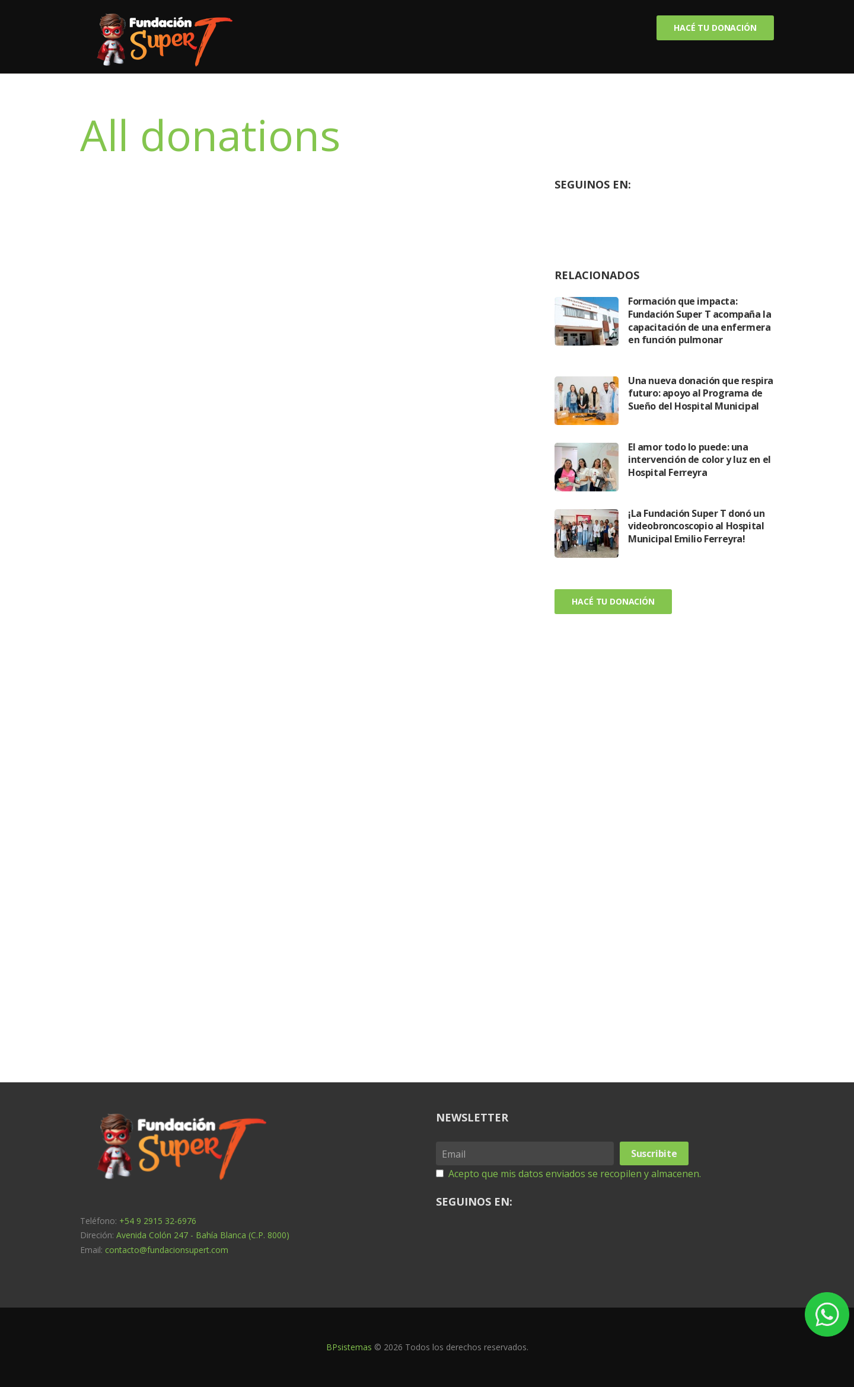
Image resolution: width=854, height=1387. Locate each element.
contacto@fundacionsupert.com (166, 1249)
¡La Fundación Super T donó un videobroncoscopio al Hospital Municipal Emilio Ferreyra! (696, 526)
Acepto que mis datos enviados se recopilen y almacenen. (574, 1173)
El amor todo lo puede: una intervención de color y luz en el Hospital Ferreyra (699, 459)
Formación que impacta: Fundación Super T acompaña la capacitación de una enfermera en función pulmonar (699, 320)
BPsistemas (349, 1347)
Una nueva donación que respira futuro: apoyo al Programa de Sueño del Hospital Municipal (700, 393)
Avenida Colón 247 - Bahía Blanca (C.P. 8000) (202, 1235)
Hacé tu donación (715, 27)
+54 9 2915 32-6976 (157, 1220)
